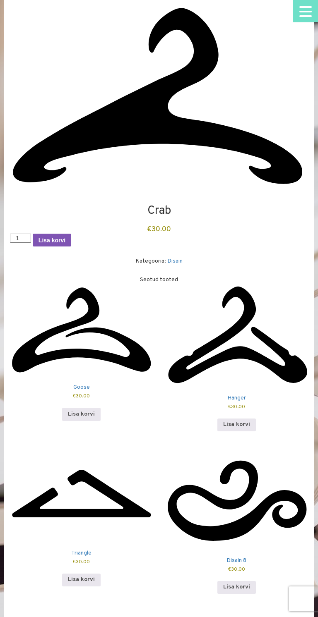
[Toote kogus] (20, 238)
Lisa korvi (52, 240)
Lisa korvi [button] (81, 414)
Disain (175, 261)
